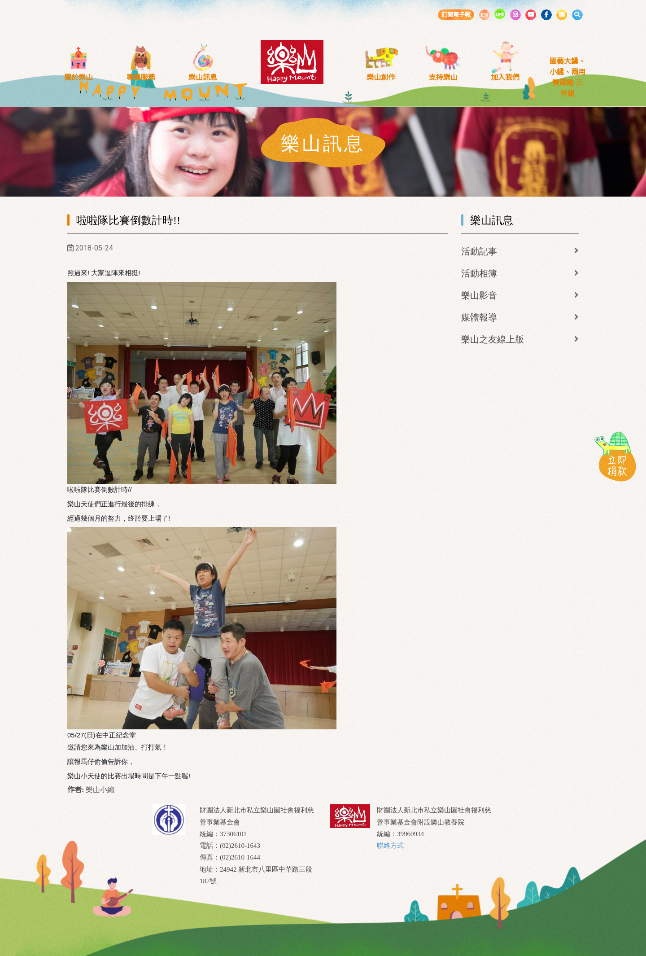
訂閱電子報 (456, 14)
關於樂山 (78, 77)
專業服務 (141, 77)
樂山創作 (381, 77)
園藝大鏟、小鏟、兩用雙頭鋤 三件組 (567, 77)
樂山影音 (479, 295)
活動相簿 (479, 273)
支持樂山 (443, 77)
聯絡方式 (390, 845)
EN (484, 14)
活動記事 (479, 251)
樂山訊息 (202, 77)
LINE (499, 14)
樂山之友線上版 (492, 339)
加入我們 (505, 77)
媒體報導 (479, 317)
